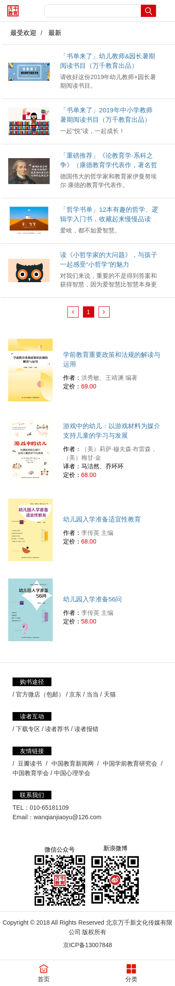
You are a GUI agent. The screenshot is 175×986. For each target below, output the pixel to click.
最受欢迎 (23, 32)
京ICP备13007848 (87, 944)
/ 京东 (74, 694)
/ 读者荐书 (56, 728)
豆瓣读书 (30, 763)
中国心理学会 (72, 773)
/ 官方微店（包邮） (38, 694)
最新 (54, 32)
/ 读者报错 (85, 728)
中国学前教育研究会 (130, 763)
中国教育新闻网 (72, 763)
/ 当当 (91, 694)
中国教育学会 (31, 773)
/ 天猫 (108, 694)
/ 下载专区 (26, 728)
